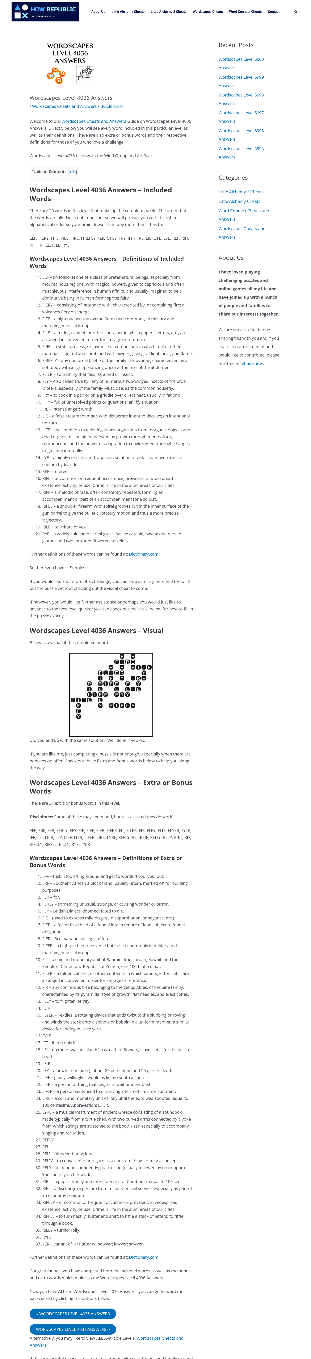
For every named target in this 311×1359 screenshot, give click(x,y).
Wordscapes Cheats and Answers (64, 106)
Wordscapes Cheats (208, 12)
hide (72, 171)
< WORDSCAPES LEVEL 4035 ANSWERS (73, 1314)
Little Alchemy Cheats (128, 12)
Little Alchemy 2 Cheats (168, 12)
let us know (252, 363)
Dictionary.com (144, 554)
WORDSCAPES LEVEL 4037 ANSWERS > (73, 1329)
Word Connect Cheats (245, 12)
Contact (274, 12)
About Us (98, 12)
